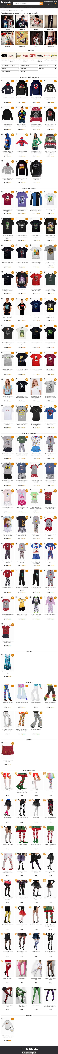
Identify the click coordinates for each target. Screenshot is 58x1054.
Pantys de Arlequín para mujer (50, 872)
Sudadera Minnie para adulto (8, 98)
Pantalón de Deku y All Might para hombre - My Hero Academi (22, 590)
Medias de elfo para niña (22, 845)
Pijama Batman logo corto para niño (7, 482)
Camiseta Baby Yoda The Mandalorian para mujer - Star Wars (36, 398)
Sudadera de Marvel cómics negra (21, 179)
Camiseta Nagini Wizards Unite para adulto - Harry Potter (8, 238)
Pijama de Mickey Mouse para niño (50, 589)
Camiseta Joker (22, 289)
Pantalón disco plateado (36, 730)
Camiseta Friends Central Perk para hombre (8, 370)
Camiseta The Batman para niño (21, 317)
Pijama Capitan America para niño (50, 562)
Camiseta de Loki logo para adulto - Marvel (36, 344)
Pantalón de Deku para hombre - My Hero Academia (36, 589)
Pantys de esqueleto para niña (22, 872)
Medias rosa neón (22, 979)
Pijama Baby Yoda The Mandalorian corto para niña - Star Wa (36, 509)
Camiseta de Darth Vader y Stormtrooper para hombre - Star (8, 291)
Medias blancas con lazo (8, 845)
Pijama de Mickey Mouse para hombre (36, 535)
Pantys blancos (36, 818)
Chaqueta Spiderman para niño (22, 152)
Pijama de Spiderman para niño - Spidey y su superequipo (36, 563)
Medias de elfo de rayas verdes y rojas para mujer (22, 792)
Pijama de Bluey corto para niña (7, 508)
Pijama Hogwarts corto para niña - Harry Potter (50, 508)
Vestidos (36, 46)
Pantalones (50, 29)
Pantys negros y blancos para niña (36, 899)
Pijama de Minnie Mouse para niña (50, 455)
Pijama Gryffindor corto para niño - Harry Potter (22, 535)
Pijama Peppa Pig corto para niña (22, 508)
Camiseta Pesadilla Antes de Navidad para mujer (21, 370)
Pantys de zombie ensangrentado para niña (8, 872)
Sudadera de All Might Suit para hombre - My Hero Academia (7, 153)
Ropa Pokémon (54, 60)
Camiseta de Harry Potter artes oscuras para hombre (50, 397)
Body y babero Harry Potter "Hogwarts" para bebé (7, 1037)
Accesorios (21, 7)
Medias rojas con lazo (7, 979)
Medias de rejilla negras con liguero (50, 979)
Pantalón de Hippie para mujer (8, 704)
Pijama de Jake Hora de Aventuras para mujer (22, 615)
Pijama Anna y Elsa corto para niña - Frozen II (8, 535)
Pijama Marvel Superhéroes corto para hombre (50, 482)
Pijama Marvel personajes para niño (7, 562)
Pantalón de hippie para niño (22, 703)
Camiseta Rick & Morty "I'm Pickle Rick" (50, 344)
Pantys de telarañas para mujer (8, 953)
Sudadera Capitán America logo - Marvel (36, 99)
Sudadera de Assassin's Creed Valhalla (7, 126)
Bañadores (22, 46)
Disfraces (3, 7)
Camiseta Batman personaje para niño (22, 263)
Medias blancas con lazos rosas (36, 979)
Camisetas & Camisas (25, 65)
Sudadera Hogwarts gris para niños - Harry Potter (8, 179)
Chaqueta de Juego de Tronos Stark (36, 179)
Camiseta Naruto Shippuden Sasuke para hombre (22, 210)
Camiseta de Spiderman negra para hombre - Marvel (22, 397)
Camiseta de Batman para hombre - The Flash (50, 317)
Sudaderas (22, 29)
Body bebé (23, 72)
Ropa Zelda (18, 60)
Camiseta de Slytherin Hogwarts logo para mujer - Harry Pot (50, 291)
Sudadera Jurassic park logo (21, 98)
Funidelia (3, 10)
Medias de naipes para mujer (50, 898)
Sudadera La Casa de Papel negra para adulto (50, 126)
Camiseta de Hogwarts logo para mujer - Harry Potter (7, 344)
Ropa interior (50, 46)
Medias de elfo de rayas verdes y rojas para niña (50, 926)
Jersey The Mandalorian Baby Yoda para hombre (50, 99)
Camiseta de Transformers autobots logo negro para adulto (36, 425)
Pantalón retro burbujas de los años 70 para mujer (21, 730)
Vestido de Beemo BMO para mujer (8, 673)
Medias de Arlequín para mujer (22, 953)
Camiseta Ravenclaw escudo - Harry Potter (36, 317)
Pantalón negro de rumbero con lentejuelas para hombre (50, 704)
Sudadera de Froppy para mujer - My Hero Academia (36, 152)
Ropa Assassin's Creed (11, 60)
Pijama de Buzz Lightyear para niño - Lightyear (36, 615)
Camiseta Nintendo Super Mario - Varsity (50, 424)
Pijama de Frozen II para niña (50, 615)
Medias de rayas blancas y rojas (50, 845)
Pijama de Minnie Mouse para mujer (22, 562)
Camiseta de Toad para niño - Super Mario (36, 370)
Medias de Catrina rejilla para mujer (50, 819)
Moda (18, 10)
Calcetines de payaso (50, 791)
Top (55, 7)
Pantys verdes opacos (36, 1005)
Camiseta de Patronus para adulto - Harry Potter (7, 317)
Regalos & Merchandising (11, 10)
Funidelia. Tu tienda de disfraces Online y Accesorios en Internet (6, 3)
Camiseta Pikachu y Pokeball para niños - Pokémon (22, 424)
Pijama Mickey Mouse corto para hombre (36, 482)
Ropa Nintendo (46, 60)
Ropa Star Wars (4, 60)
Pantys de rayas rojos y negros (7, 1006)
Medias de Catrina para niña (22, 898)
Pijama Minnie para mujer (7, 588)
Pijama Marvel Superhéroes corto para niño (21, 482)
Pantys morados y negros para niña (36, 872)
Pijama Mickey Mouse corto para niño (50, 535)
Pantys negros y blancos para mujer (22, 819)
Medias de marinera (36, 952)
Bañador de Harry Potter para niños (8, 761)
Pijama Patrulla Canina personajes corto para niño (36, 455)
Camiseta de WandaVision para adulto (7, 263)
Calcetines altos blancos (7, 791)
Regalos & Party (30, 7)
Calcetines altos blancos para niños (36, 792)
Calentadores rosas (8, 818)
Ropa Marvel (32, 60)
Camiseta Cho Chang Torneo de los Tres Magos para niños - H (36, 211)
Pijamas (36, 29)
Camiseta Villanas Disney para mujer (8, 397)
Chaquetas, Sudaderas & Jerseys (8, 65)
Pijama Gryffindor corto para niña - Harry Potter (7, 455)
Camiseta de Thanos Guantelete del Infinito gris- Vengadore (50, 264)
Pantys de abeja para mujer (7, 925)
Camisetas (7, 29)
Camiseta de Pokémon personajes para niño (36, 263)
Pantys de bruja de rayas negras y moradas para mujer (50, 1006)
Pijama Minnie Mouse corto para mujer (7, 615)
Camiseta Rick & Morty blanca (50, 210)
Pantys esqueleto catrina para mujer (8, 899)
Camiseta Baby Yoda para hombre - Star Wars (50, 237)
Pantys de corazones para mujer (22, 926)
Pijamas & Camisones (44, 65)
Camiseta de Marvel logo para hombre (8, 424)
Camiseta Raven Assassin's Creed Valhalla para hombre (21, 237)
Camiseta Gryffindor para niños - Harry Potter (36, 290)
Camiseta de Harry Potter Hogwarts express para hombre (8, 211)
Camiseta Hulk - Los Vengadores (22, 344)
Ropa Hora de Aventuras (25, 60)
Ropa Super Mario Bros (39, 60)
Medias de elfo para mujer (36, 845)
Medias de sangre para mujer (36, 925)
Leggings (7, 46)
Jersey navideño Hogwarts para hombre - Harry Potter (36, 126)
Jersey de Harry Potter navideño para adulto (21, 126)
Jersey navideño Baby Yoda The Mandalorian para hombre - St (50, 153)
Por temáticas (12, 7)
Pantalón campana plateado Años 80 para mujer (7, 730)
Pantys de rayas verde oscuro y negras (21, 1006)
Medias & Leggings (6, 72)
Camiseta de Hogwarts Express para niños (50, 370)
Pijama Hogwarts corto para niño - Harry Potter (7, 642)
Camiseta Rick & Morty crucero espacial (36, 237)
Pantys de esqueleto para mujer (50, 953)
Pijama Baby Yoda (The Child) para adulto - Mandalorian (22, 455)
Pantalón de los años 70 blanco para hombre (36, 704)
